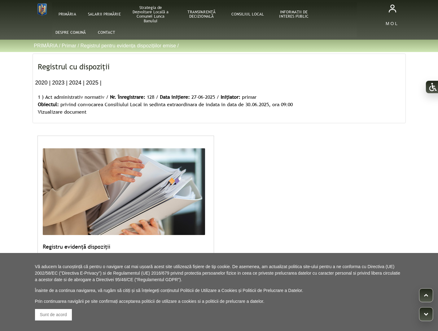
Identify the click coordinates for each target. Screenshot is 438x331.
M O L (391, 23)
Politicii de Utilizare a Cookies (208, 290)
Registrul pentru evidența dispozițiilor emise (128, 45)
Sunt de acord (53, 314)
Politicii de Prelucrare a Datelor (272, 290)
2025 (92, 83)
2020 (41, 83)
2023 (58, 83)
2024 (75, 83)
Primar (69, 45)
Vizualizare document (62, 111)
